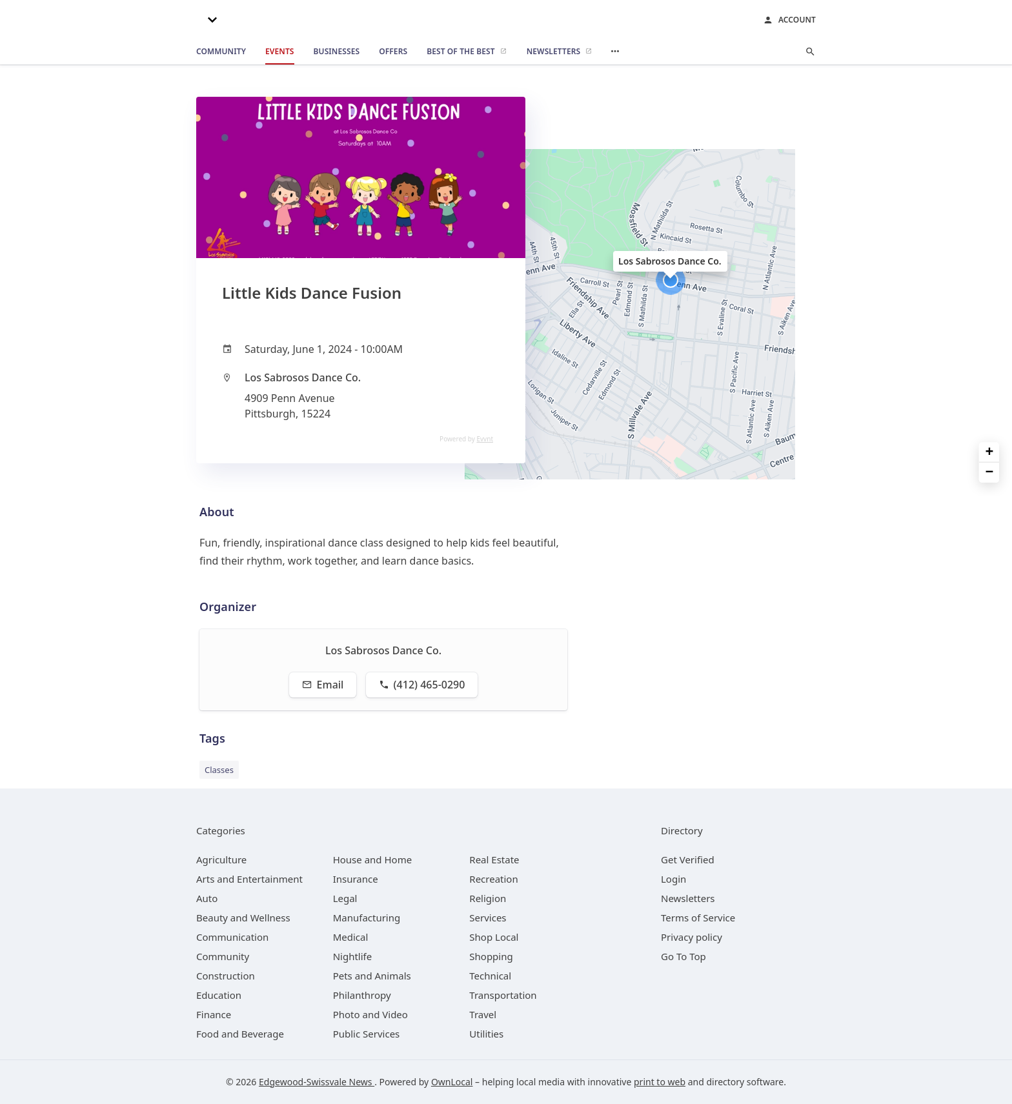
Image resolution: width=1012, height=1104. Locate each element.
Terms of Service (698, 917)
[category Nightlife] (352, 956)
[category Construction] (225, 975)
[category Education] (218, 995)
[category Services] (487, 917)
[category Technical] (490, 975)
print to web (659, 1082)
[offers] (393, 52)
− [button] (990, 472)
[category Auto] (207, 898)
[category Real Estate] (494, 859)
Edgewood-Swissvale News (316, 1082)
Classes (219, 770)
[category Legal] (345, 898)
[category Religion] (487, 898)
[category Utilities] (486, 1033)
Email (323, 684)
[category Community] (222, 956)
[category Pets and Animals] (372, 975)
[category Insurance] (355, 878)
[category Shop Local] (493, 936)
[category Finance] (213, 1014)
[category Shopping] (490, 956)
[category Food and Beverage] (240, 1033)
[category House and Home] (372, 859)
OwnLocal (452, 1082)
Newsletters (688, 898)
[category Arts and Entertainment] (249, 878)
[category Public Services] (366, 1033)
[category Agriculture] (221, 859)
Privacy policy (691, 936)
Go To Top (683, 956)
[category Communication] (232, 936)
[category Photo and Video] (370, 1014)
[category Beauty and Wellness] (243, 917)
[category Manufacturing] (367, 917)
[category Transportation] (502, 995)
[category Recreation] (493, 878)
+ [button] (990, 452)
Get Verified (687, 859)
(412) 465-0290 (422, 684)
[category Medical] (351, 936)
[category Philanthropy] (362, 995)
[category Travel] (482, 1014)
